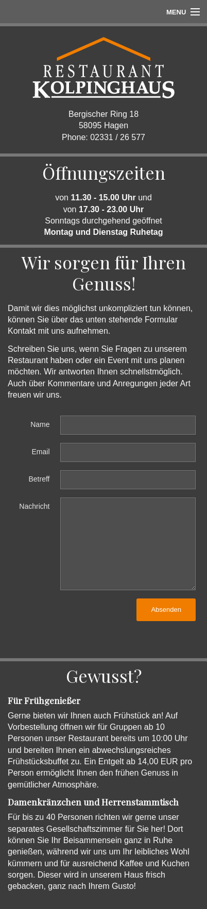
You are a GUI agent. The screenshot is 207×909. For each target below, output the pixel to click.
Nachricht (34, 506)
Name (39, 424)
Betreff (39, 479)
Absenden (166, 609)
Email (40, 452)
